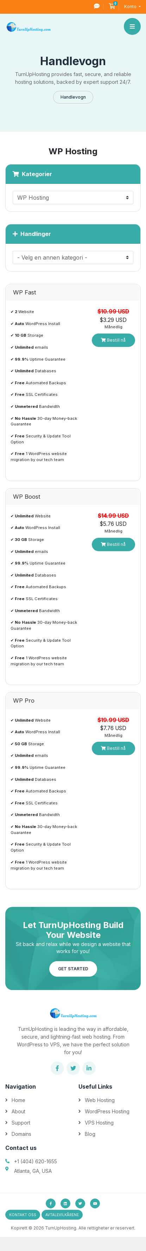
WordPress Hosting (107, 1111)
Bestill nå (113, 340)
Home (18, 1100)
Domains (21, 1134)
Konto (131, 6)
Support (21, 1123)
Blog (90, 1134)
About (18, 1111)
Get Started (73, 968)
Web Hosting (100, 1100)
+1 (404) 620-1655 (35, 1161)
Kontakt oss (22, 1215)
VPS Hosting (99, 1123)
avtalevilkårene (62, 1215)
